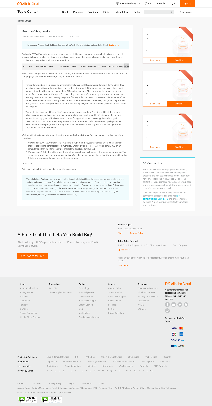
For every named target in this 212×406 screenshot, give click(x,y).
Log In (172, 3)
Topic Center (52, 366)
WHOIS (141, 305)
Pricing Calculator (116, 313)
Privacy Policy (55, 383)
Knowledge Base (86, 292)
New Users (165, 361)
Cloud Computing (73, 366)
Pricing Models (26, 292)
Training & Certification (89, 317)
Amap (135, 388)
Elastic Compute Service (58, 357)
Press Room (143, 300)
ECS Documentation (72, 361)
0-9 (151, 370)
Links (102, 383)
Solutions (93, 12)
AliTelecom (127, 388)
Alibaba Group (24, 388)
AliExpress (74, 388)
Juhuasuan (63, 388)
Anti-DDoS (90, 357)
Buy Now (179, 60)
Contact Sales (186, 12)
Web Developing (126, 366)
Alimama (103, 388)
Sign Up (187, 3)
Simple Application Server (60, 292)
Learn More (155, 60)
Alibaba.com (86, 388)
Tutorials (144, 366)
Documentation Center (148, 288)
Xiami (157, 388)
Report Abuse (114, 300)
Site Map (142, 309)
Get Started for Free (32, 256)
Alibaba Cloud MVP (146, 292)
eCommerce (133, 357)
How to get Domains (97, 361)
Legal (71, 383)
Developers (107, 366)
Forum (111, 309)
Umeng (150, 388)
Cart (148, 3)
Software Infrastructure (123, 361)
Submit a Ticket (115, 292)
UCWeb (143, 388)
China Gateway (86, 296)
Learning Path (147, 361)
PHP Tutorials (160, 366)
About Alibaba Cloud (29, 288)
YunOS (118, 388)
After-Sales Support (117, 296)
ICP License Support (88, 300)
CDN (77, 357)
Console (161, 3)
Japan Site (52, 361)
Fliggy (110, 388)
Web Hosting (151, 357)
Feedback (112, 305)
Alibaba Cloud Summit (30, 317)
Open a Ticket (124, 250)
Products (78, 12)
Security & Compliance (148, 296)
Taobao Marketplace (41, 388)
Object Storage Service (111, 357)
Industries (91, 366)
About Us (36, 383)
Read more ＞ (114, 45)
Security (167, 357)
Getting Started (86, 305)
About (65, 12)
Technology (84, 288)
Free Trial (53, 288)
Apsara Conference (28, 313)
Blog (81, 309)
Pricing (106, 12)
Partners (138, 12)
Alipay (173, 388)
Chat (120, 233)
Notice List (87, 383)
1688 (95, 388)
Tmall (54, 388)
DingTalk (165, 388)
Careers (21, 383)
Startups (24, 309)
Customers (25, 300)
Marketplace (122, 12)
